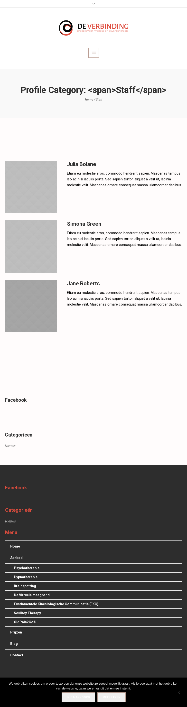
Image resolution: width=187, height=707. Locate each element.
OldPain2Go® (25, 622)
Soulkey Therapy (27, 613)
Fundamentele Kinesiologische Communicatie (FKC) (56, 604)
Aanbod (16, 558)
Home (89, 99)
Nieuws (10, 446)
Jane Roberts (83, 283)
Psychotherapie (26, 568)
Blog (14, 644)
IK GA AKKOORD (78, 697)
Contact (16, 655)
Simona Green (84, 224)
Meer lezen (112, 697)
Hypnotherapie (25, 577)
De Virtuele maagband (32, 595)
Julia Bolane (81, 164)
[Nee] (180, 692)
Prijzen (16, 632)
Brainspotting (25, 586)
